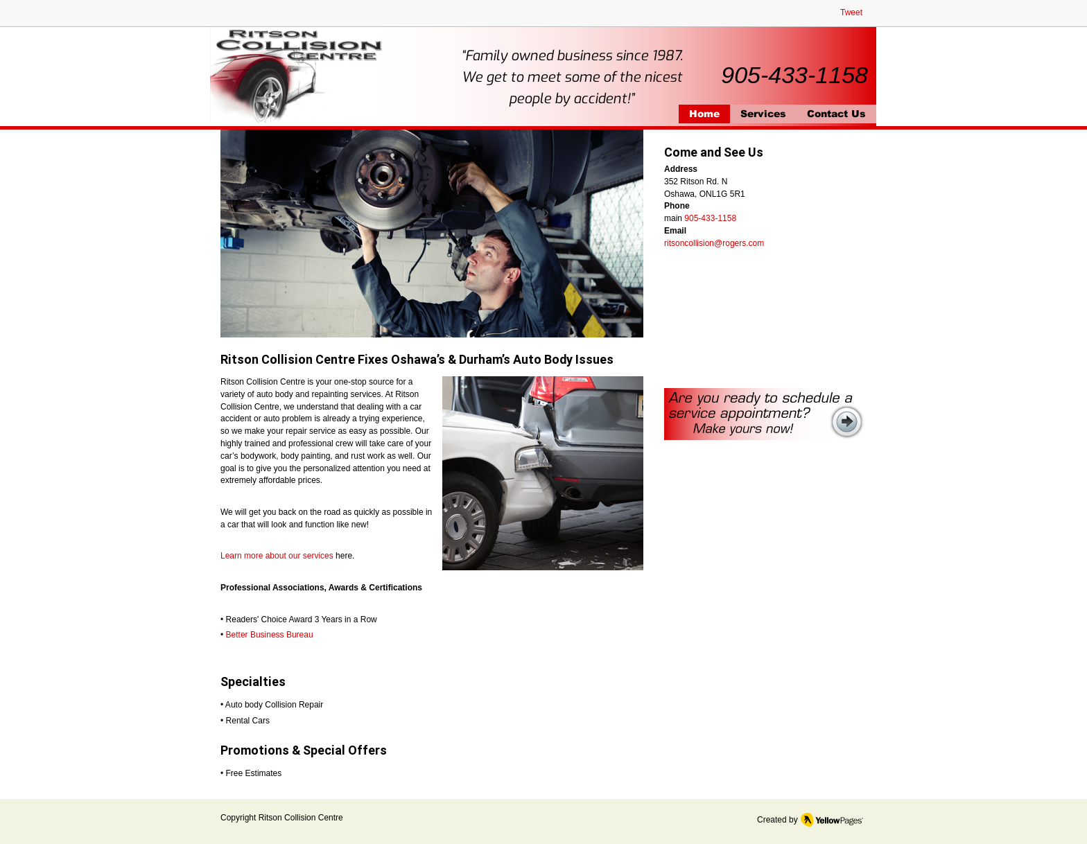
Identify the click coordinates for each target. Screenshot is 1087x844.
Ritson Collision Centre (301, 818)
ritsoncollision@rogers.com (714, 243)
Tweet (851, 12)
